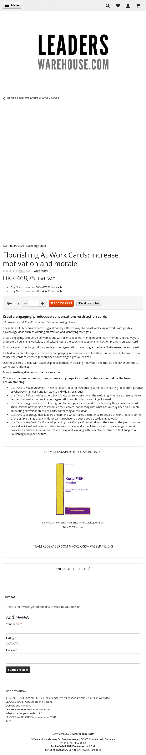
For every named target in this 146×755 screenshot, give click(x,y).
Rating (10, 638)
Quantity (13, 303)
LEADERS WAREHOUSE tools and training (29, 701)
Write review (41, 271)
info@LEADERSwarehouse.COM (75, 746)
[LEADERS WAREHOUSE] (73, 51)
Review (10, 650)
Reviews (10, 597)
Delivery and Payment (18, 705)
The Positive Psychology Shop (27, 245)
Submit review (18, 669)
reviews (24, 271)
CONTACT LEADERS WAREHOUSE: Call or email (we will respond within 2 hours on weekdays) (58, 698)
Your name (13, 624)
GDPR (9, 721)
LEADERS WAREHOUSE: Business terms (28, 709)
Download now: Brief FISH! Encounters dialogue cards (73, 522)
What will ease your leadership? (24, 713)
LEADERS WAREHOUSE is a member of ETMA (31, 717)
